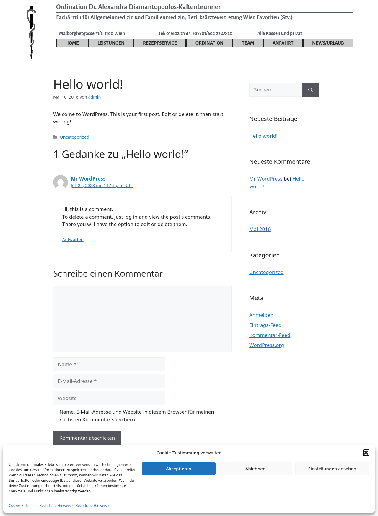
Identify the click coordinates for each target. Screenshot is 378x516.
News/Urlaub (328, 42)
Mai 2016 (260, 229)
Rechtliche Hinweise (56, 505)
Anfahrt (283, 42)
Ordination (209, 42)
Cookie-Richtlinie (23, 505)
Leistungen (111, 42)
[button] (366, 453)
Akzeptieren (178, 468)
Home (72, 42)
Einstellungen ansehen (332, 468)
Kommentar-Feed (269, 335)
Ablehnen (255, 468)
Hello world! (263, 135)
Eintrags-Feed (265, 325)
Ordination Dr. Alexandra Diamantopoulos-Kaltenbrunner (138, 7)
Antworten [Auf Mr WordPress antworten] (73, 239)
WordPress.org (266, 345)
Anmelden (261, 315)
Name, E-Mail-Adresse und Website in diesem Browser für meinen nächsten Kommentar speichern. (137, 415)
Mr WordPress (88, 178)
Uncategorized (74, 137)
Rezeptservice (160, 42)
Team (248, 42)
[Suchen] (310, 90)
